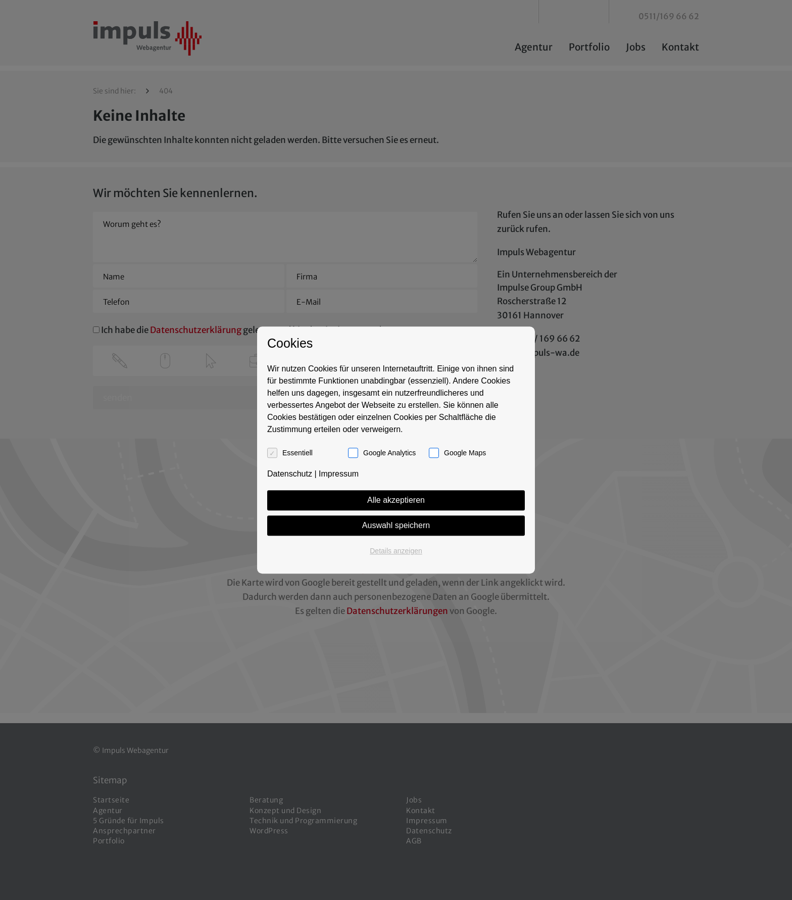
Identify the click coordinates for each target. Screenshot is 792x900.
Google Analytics (389, 453)
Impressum (339, 473)
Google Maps (465, 453)
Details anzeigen (396, 551)
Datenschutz (289, 473)
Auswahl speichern (396, 525)
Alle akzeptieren (396, 500)
